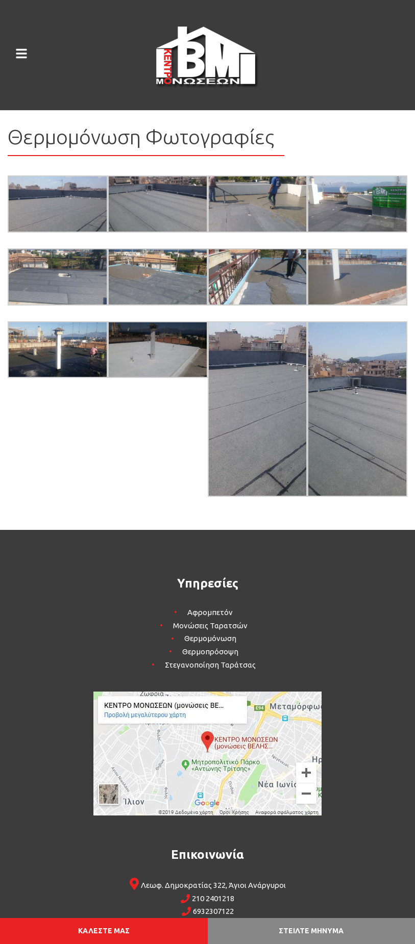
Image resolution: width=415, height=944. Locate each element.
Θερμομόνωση (210, 638)
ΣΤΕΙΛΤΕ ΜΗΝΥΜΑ (311, 931)
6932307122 (213, 911)
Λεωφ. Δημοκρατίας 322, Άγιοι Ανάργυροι (213, 885)
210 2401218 (213, 898)
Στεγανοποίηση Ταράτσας (210, 664)
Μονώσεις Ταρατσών (210, 625)
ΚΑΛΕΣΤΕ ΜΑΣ (104, 931)
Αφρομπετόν (210, 612)
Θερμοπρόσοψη (210, 651)
